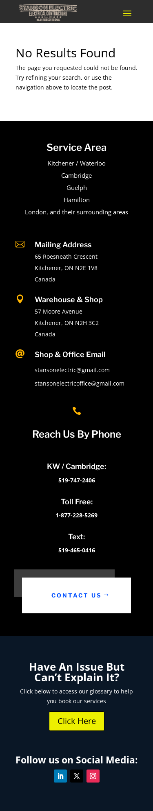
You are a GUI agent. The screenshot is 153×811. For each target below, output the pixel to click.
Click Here (77, 720)
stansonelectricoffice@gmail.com (79, 383)
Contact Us (76, 595)
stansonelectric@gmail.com (72, 370)
